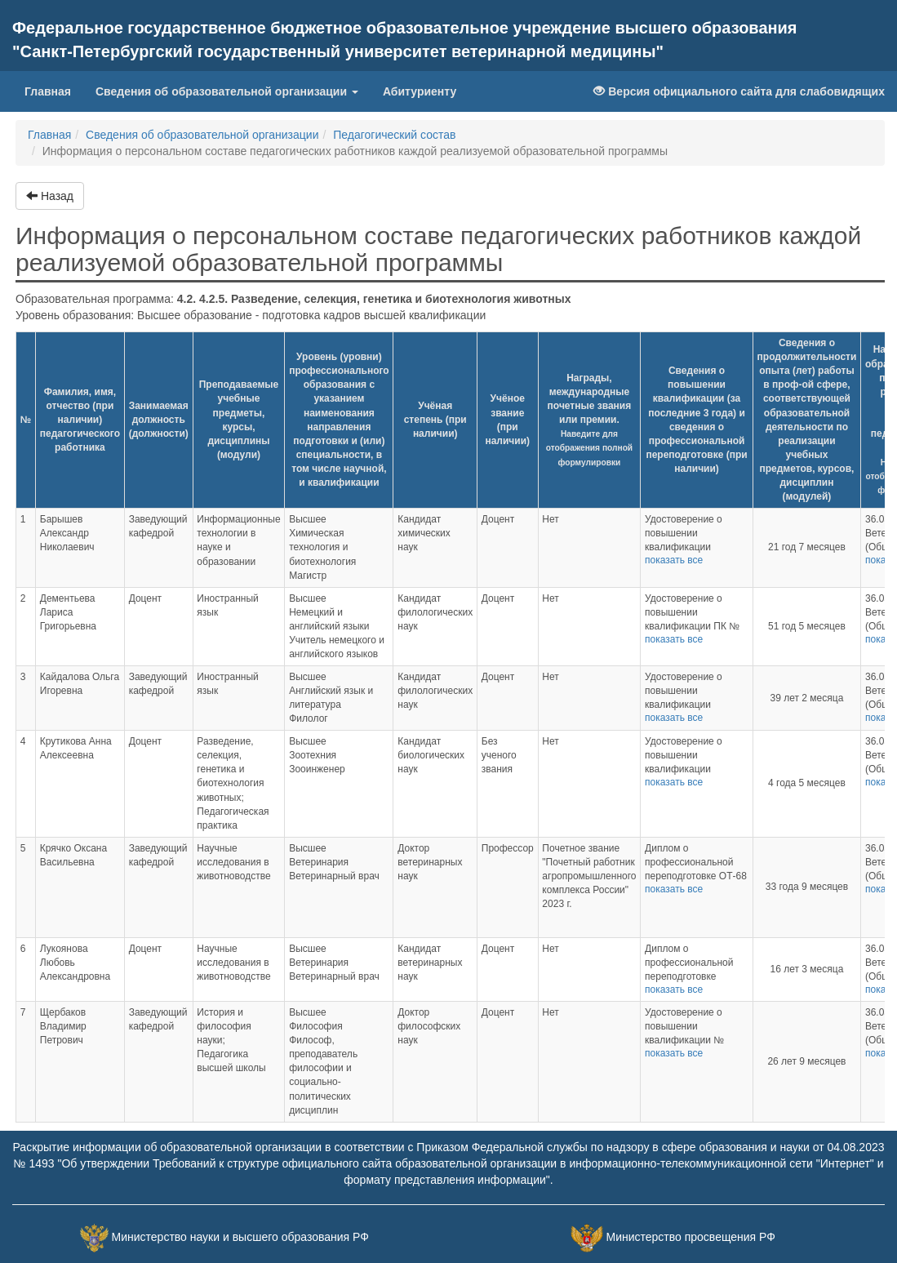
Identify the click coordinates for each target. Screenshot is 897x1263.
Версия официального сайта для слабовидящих (739, 91)
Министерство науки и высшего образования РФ (240, 1236)
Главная (53, 90)
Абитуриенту (419, 91)
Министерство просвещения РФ (690, 1236)
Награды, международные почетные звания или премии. (589, 419)
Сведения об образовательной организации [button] (226, 91)
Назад (49, 195)
